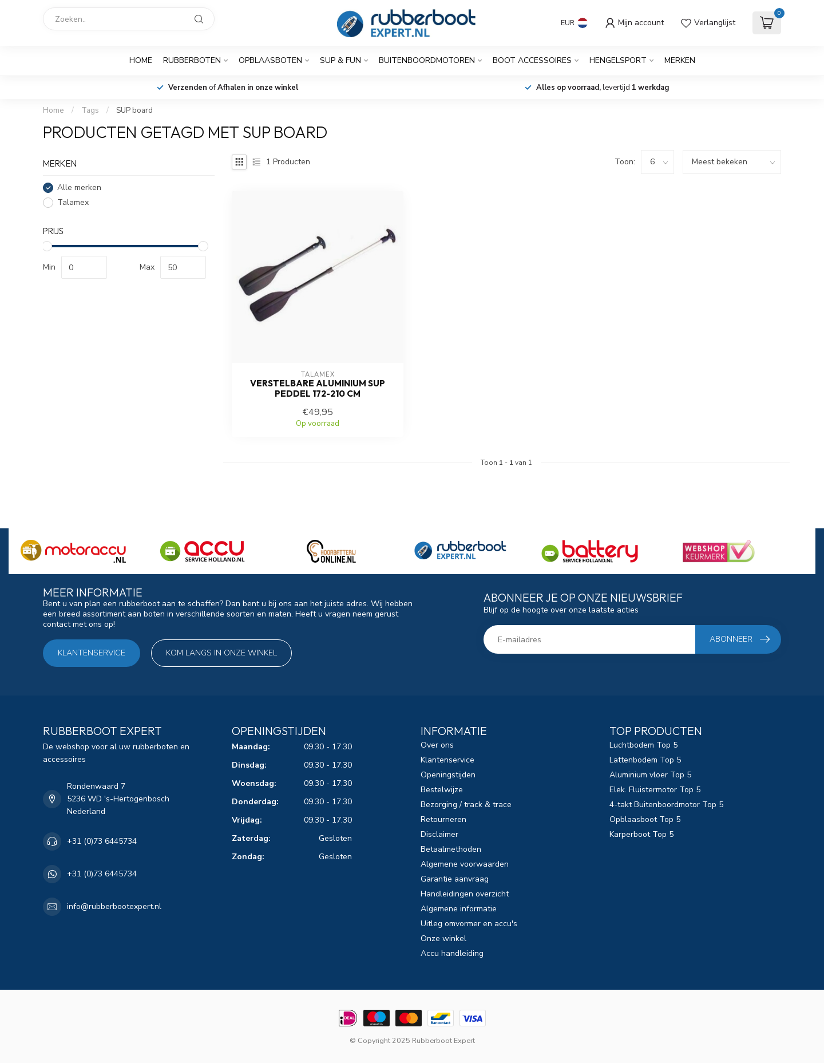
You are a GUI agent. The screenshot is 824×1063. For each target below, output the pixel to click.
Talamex (73, 202)
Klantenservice (91, 652)
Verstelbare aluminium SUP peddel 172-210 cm (317, 388)
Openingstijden (448, 774)
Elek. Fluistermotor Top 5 (654, 789)
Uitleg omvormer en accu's (469, 923)
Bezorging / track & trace (466, 804)
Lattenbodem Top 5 (645, 759)
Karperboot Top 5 (641, 834)
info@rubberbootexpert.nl (114, 906)
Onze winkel (443, 938)
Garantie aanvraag (455, 879)
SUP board (134, 110)
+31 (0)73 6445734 (102, 841)
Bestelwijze (442, 789)
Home (140, 60)
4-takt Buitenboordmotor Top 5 (666, 804)
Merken (679, 60)
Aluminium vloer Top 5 (650, 774)
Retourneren (443, 819)
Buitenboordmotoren (427, 60)
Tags (90, 110)
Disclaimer (439, 834)
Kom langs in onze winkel (221, 652)
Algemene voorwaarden (465, 864)
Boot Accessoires (532, 60)
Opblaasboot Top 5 (644, 819)
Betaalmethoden (451, 849)
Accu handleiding (452, 953)
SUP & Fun (340, 60)
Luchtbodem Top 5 (643, 745)
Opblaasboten (270, 60)
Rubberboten (192, 60)
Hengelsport (618, 60)
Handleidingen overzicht (465, 893)
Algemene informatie (459, 908)
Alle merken (79, 187)
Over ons (437, 745)
